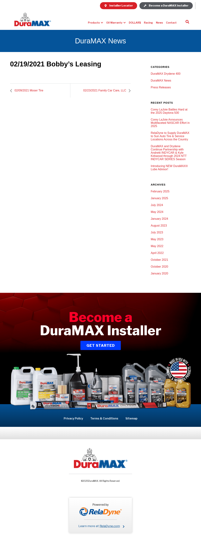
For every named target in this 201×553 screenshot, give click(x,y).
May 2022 (157, 246)
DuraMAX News (161, 80)
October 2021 (159, 259)
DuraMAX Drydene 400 (165, 73)
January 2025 (159, 198)
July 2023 (157, 232)
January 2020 (159, 273)
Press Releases (161, 87)
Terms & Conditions (104, 418)
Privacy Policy (73, 418)
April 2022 (157, 252)
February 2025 (160, 191)
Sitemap (131, 418)
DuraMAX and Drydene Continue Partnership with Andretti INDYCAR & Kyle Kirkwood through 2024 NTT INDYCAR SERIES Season (169, 153)
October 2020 (159, 266)
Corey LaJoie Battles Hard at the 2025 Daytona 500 (169, 111)
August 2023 (159, 225)
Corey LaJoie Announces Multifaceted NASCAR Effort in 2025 (170, 123)
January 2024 (159, 218)
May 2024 (157, 211)
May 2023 (157, 239)
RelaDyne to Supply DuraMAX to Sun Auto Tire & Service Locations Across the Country (170, 136)
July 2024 (157, 205)
